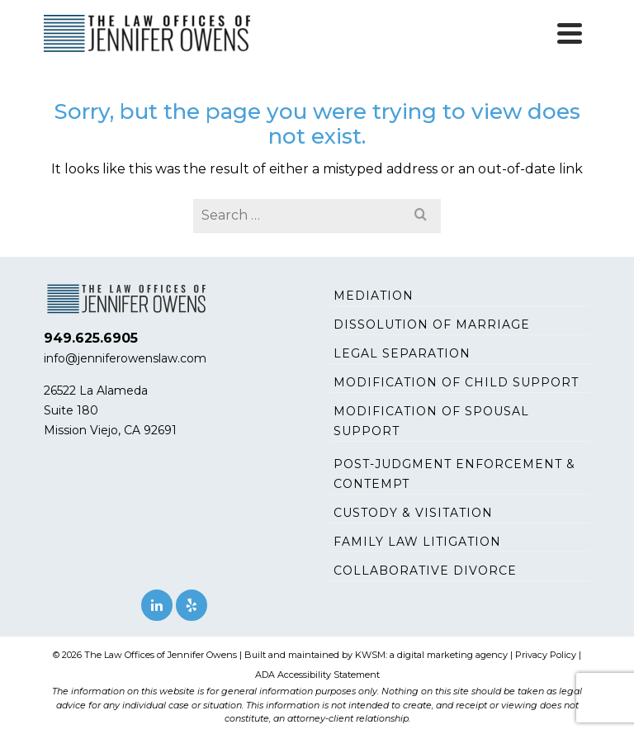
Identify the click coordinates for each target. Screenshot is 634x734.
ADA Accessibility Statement (317, 674)
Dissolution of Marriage (432, 324)
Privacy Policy (545, 655)
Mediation (374, 295)
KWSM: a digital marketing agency (431, 655)
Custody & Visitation (413, 512)
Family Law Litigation (417, 541)
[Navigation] (569, 33)
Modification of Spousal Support (431, 421)
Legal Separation (402, 353)
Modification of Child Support (456, 382)
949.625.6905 (91, 338)
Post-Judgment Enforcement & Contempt (454, 474)
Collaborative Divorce (425, 570)
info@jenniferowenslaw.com (125, 358)
